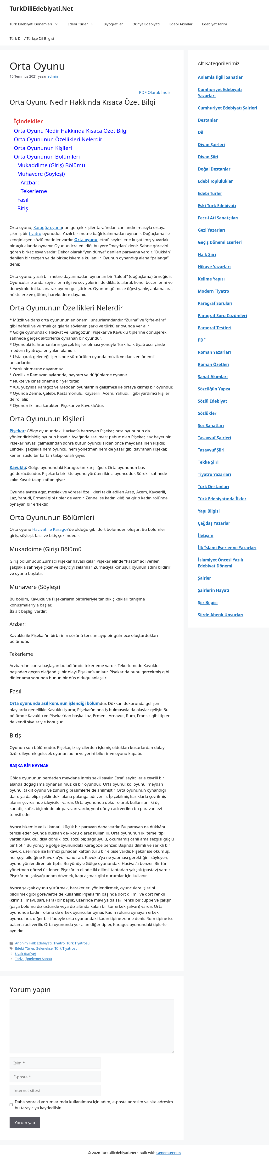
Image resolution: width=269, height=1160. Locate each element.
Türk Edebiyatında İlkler (222, 499)
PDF (202, 340)
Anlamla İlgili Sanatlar (220, 77)
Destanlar (208, 120)
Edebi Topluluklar (215, 181)
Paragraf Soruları (215, 303)
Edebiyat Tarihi (214, 24)
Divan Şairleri (211, 144)
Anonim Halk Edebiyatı (33, 943)
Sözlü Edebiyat (212, 401)
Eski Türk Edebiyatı (217, 205)
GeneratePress (168, 1152)
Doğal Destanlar (214, 169)
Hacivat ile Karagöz (50, 529)
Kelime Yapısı (211, 279)
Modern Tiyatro (213, 291)
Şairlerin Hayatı (213, 590)
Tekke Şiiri (208, 462)
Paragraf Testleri (214, 328)
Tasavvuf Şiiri (211, 450)
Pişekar (17, 431)
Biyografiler (113, 24)
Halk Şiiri (207, 254)
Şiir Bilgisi (208, 602)
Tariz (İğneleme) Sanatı (33, 958)
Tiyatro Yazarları (214, 474)
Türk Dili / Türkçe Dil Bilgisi (32, 38)
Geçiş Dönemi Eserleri (220, 242)
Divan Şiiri (208, 157)
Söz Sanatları (211, 425)
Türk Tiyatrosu (78, 943)
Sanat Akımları (213, 376)
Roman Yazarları (214, 352)
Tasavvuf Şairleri (214, 437)
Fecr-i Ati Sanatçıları (218, 218)
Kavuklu (18, 467)
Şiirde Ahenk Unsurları (220, 614)
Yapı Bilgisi (209, 511)
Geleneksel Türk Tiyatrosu (57, 948)
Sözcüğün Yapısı (214, 389)
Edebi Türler (83, 24)
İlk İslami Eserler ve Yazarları (227, 547)
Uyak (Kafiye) (25, 953)
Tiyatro (59, 943)
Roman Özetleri (213, 364)
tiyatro (35, 233)
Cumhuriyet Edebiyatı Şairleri (227, 108)
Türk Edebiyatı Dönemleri (36, 24)
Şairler (204, 578)
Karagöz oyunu (48, 227)
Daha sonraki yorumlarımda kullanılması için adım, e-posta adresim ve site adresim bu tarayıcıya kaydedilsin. (94, 1105)
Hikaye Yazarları (214, 266)
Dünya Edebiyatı (146, 24)
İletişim (205, 535)
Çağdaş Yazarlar (214, 523)
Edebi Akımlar (181, 24)
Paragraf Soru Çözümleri (222, 315)
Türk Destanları (213, 486)
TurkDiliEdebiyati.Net (41, 8)
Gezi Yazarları (211, 230)
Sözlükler (207, 413)
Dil (200, 132)
